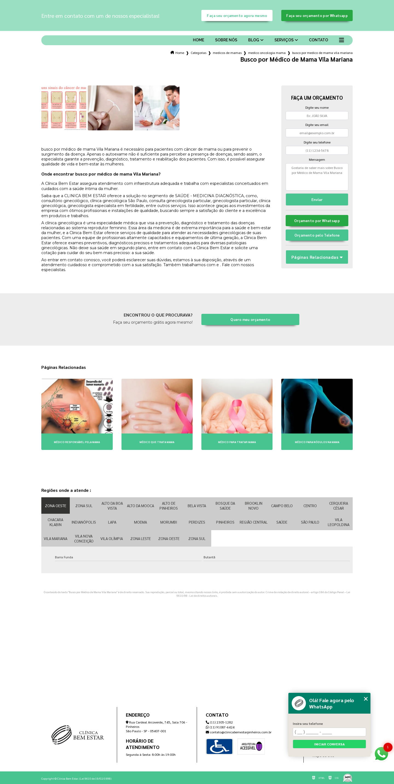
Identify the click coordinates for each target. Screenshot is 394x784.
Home (198, 40)
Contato (318, 40)
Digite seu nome (317, 107)
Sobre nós (226, 40)
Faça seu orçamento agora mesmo (237, 15)
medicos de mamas (227, 52)
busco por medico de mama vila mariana (322, 52)
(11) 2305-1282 (219, 722)
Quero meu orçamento (250, 319)
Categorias (198, 52)
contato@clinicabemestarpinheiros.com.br (238, 732)
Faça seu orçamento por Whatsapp (317, 15)
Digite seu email (317, 124)
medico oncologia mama (267, 52)
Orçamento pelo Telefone (317, 235)
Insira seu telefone (308, 723)
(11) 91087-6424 (220, 727)
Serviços (284, 40)
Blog (253, 40)
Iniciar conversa (329, 744)
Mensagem (317, 159)
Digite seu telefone (317, 142)
